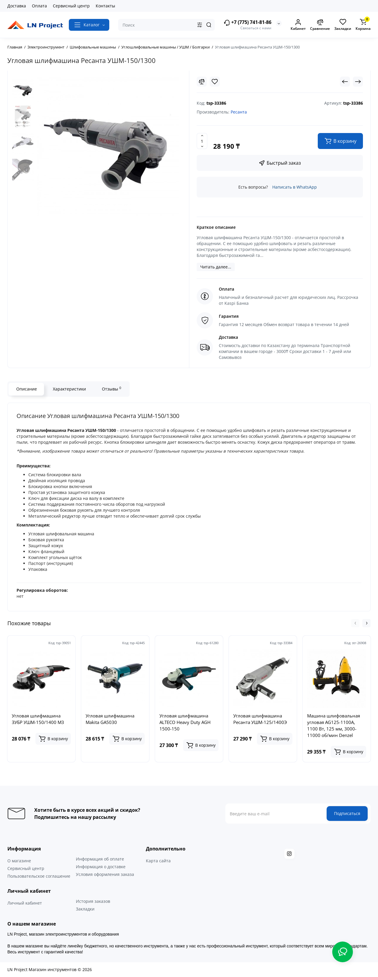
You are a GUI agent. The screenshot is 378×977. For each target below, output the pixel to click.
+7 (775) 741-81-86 (247, 22)
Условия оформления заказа (105, 874)
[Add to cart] (53, 739)
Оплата (39, 6)
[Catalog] (89, 25)
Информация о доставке (101, 866)
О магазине (19, 860)
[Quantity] (202, 141)
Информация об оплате (100, 859)
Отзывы (111, 389)
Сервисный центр (71, 6)
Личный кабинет (24, 903)
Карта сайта (158, 860)
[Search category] (199, 25)
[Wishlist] (215, 82)
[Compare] (202, 82)
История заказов (93, 901)
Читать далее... (215, 267)
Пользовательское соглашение (38, 876)
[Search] (209, 25)
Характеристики (69, 389)
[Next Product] (358, 82)
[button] (355, 623)
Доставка (16, 6)
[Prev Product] (345, 82)
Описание (26, 389)
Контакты (105, 6)
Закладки (85, 909)
